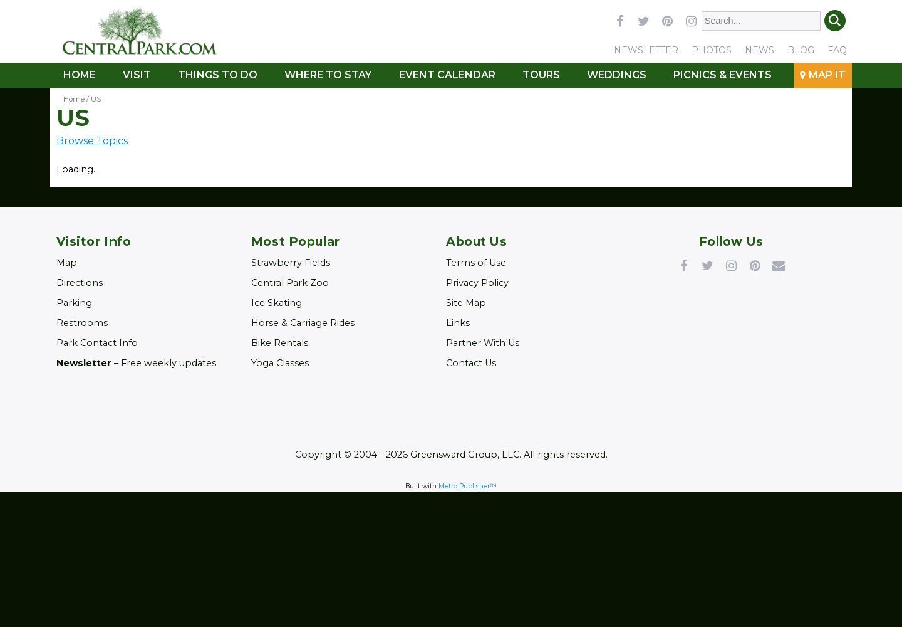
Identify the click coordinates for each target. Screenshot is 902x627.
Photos (712, 50)
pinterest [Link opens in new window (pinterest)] (667, 20)
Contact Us (471, 363)
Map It (827, 75)
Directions (79, 282)
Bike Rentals (279, 343)
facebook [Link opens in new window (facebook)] (619, 20)
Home (79, 75)
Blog (800, 50)
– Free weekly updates (136, 363)
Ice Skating (276, 302)
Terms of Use (476, 262)
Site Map (466, 302)
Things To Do (217, 75)
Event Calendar (447, 75)
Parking (74, 302)
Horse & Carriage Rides (303, 323)
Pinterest (754, 265)
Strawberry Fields (290, 262)
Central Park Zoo (290, 282)
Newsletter (646, 50)
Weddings (616, 75)
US (96, 99)
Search (835, 20)
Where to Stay (327, 75)
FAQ (837, 50)
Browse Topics (92, 141)
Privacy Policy (477, 282)
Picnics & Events (722, 75)
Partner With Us (482, 343)
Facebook (683, 265)
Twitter (707, 265)
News (759, 50)
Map (66, 262)
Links (458, 323)
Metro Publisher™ (467, 486)
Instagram (731, 265)
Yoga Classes (280, 363)
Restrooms (82, 323)
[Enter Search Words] (761, 21)
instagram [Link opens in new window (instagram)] (691, 20)
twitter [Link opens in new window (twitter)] (643, 20)
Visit (137, 75)
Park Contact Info (97, 343)
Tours (541, 75)
